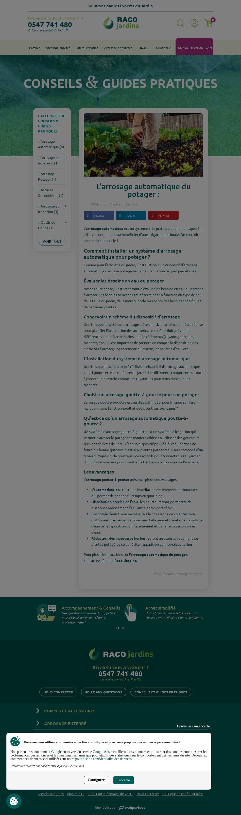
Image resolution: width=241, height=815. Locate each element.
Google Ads (101, 752)
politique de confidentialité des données (103, 759)
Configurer (96, 780)
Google (56, 752)
